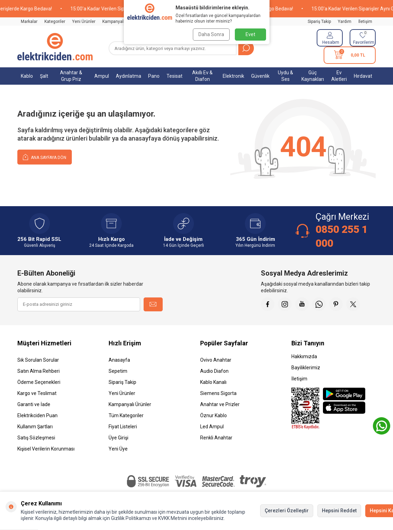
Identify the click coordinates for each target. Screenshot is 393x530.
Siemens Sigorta (218, 393)
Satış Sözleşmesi (36, 437)
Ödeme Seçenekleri (38, 382)
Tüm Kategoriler (126, 415)
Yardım (344, 21)
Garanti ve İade (33, 404)
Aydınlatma (128, 76)
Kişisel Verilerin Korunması (46, 449)
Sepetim (118, 371)
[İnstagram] (285, 304)
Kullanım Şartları (35, 426)
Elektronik (233, 76)
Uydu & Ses (285, 76)
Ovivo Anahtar (215, 360)
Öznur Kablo (213, 415)
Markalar (29, 21)
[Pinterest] (337, 304)
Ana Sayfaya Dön (44, 156)
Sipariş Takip (319, 21)
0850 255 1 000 (342, 236)
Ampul (101, 76)
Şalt (44, 76)
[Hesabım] (330, 38)
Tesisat (174, 76)
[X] (354, 304)
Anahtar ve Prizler (220, 404)
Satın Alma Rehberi (38, 371)
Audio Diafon (214, 371)
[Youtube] (302, 304)
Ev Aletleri (339, 76)
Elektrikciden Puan (37, 415)
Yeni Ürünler (83, 21)
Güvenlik (260, 76)
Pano (154, 76)
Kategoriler (54, 21)
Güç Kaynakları (312, 76)
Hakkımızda (304, 356)
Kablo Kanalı (213, 382)
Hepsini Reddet (339, 510)
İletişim (365, 21)
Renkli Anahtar (216, 437)
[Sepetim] (350, 55)
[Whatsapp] (320, 304)
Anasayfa (119, 360)
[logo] (55, 46)
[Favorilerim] (363, 38)
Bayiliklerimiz (305, 367)
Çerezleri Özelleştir (287, 510)
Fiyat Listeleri (123, 426)
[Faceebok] (268, 304)
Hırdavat (363, 76)
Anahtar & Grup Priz (71, 76)
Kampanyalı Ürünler (120, 21)
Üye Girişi (118, 437)
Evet (250, 34)
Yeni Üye (118, 449)
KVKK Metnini (172, 518)
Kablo (27, 76)
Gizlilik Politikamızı (131, 518)
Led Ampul (212, 426)
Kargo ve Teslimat (37, 393)
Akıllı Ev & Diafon (202, 76)
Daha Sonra (211, 34)
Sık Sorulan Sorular (38, 360)
